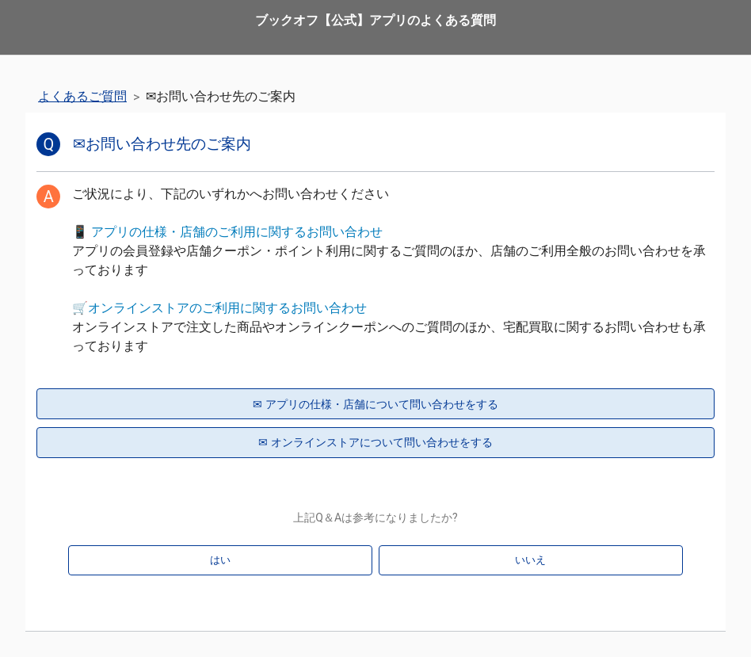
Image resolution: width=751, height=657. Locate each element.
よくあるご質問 (82, 96)
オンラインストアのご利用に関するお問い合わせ (227, 307)
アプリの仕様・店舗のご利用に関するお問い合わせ (237, 231)
